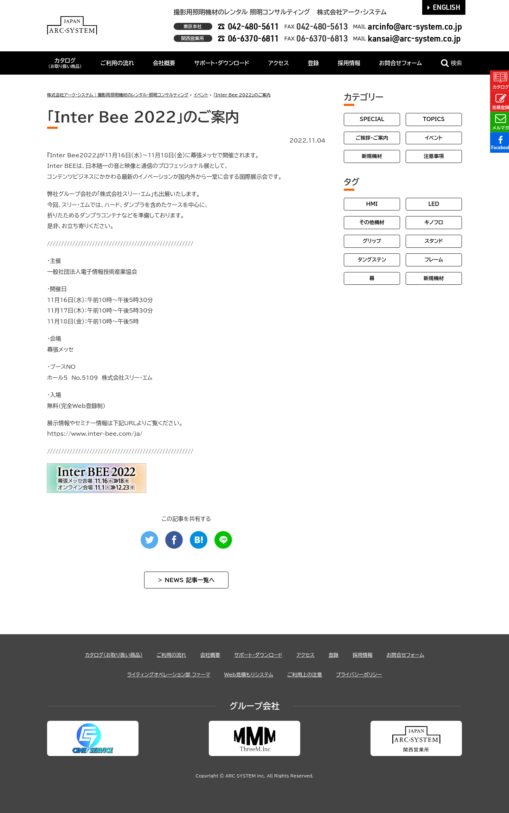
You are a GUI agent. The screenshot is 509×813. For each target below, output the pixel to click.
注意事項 (434, 156)
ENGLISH (443, 7)
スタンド (434, 241)
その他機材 (371, 222)
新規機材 (372, 156)
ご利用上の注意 (310, 674)
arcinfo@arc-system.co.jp (415, 26)
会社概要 (164, 63)
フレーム (433, 259)
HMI (372, 204)
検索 (451, 63)
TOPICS (434, 119)
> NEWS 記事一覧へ (186, 580)
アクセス (278, 63)
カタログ (65, 63)
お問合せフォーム (400, 63)
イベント (434, 137)
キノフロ (433, 222)
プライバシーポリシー (370, 674)
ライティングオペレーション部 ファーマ (160, 674)
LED (433, 204)
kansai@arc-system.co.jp (414, 38)
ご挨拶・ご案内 (372, 137)
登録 (313, 63)
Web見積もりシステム (249, 674)
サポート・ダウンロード (221, 63)
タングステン (371, 259)
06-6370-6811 (253, 38)
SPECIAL (372, 119)
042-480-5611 (253, 26)
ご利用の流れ (117, 63)
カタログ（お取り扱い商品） (101, 654)
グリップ (372, 241)
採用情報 (349, 63)
